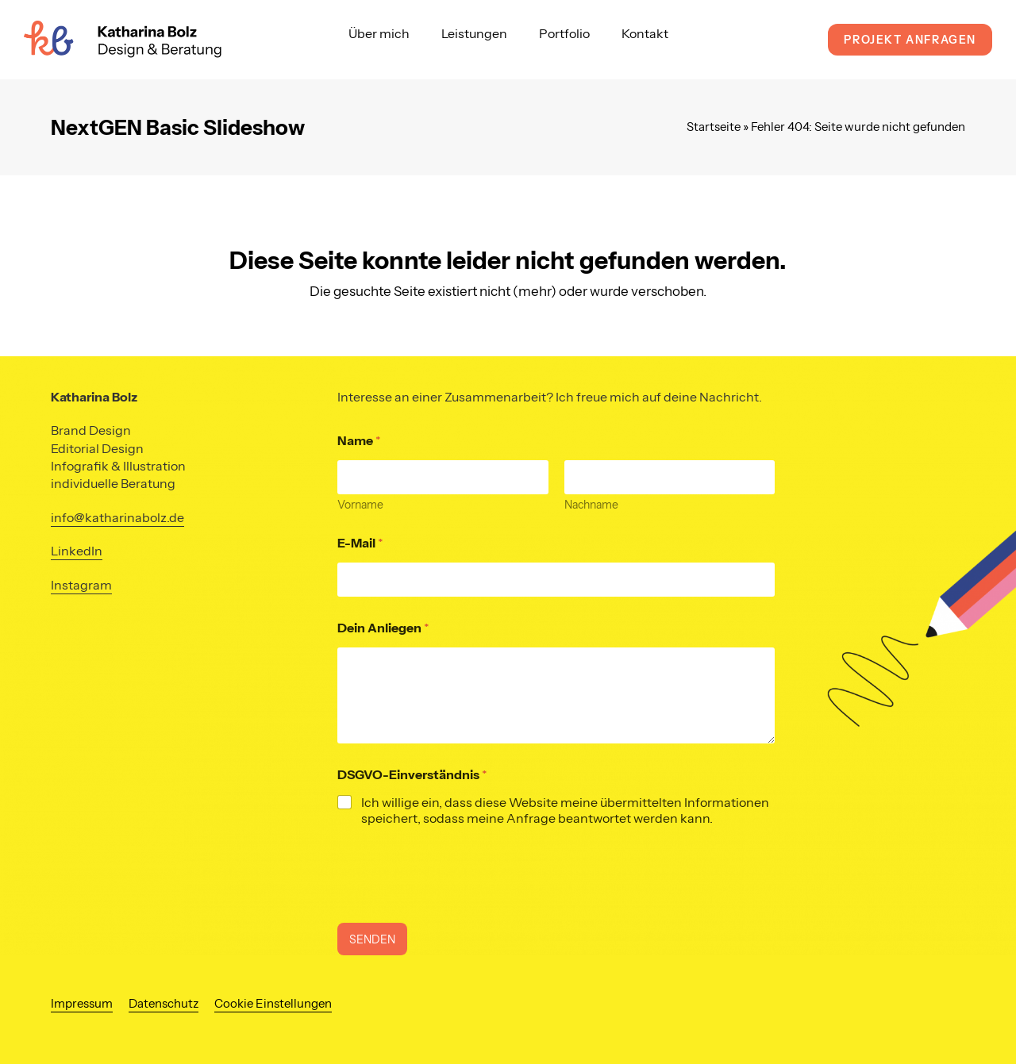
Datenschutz (163, 1004)
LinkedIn (76, 551)
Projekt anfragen (910, 40)
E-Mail (360, 543)
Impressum (82, 1004)
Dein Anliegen (383, 628)
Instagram (81, 585)
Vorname (360, 505)
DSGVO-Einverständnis (412, 774)
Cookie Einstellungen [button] (273, 1004)
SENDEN (372, 939)
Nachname (591, 505)
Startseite (714, 127)
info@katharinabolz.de (117, 517)
